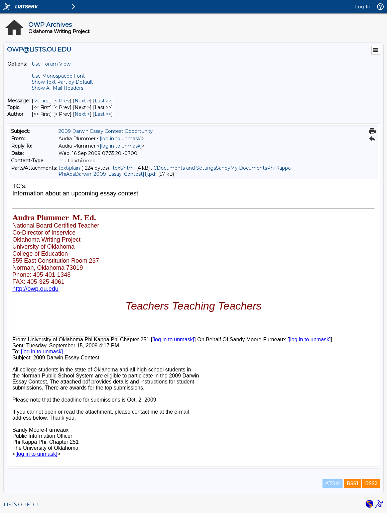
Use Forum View (51, 64)
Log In (362, 7)
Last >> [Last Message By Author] (103, 114)
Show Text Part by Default (62, 82)
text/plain (69, 168)
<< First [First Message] (41, 101)
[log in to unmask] (121, 139)
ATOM (332, 484)
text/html (124, 168)
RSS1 (352, 484)
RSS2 (371, 484)
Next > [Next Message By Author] (82, 114)
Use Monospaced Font (58, 76)
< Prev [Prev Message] (62, 101)
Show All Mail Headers (57, 88)
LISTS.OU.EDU (21, 505)
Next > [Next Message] (82, 101)
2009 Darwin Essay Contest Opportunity (105, 131)
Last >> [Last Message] (103, 101)
